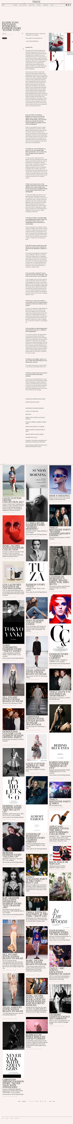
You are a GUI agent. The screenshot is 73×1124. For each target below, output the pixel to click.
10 (40, 1101)
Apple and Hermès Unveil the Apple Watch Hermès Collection (59, 830)
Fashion (4, 33)
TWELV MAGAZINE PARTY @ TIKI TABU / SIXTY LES (36, 880)
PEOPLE (39, 5)
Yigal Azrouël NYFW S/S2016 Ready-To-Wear (13, 1009)
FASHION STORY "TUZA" (35, 585)
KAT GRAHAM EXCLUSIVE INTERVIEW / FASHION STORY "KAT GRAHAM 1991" (12, 903)
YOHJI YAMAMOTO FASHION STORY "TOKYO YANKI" (12, 648)
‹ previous (24, 1101)
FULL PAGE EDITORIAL (32, 41)
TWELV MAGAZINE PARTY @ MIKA (60, 801)
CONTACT (7, 1118)
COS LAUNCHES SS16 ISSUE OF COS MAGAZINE (12, 586)
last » (54, 1101)
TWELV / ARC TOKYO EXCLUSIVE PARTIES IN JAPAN (59, 971)
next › (50, 1101)
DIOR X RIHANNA (59, 495)
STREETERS (45, 5)
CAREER (11, 1118)
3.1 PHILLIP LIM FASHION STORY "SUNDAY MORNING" (35, 526)
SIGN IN (69, 1)
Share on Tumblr (19, 38)
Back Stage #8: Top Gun (58, 863)
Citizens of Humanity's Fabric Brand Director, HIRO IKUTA (59, 580)
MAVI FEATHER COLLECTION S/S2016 (35, 622)
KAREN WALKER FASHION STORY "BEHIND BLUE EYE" (59, 765)
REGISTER (63, 1)
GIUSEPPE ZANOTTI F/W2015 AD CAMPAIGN (59, 1017)
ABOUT (3, 1118)
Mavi (27, 626)
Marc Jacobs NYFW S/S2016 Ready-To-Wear (36, 962)
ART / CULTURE (23, 5)
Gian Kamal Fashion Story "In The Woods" (59, 932)
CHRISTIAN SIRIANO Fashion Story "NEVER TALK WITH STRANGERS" (13, 1083)
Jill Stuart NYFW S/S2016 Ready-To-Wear (13, 956)
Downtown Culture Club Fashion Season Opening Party (13, 734)
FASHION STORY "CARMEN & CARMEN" (58, 656)
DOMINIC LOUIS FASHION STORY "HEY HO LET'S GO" (12, 809)
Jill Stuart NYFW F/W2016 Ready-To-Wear (13, 699)
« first (19, 1101)
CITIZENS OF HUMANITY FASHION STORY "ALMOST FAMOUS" (35, 838)
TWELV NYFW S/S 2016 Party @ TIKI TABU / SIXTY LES (37, 914)
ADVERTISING (16, 1118)
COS (4, 590)
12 (45, 1101)
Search (3, 4)
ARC (50, 976)
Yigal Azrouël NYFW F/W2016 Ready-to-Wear (36, 672)
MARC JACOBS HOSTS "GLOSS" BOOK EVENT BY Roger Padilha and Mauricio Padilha (36, 1000)
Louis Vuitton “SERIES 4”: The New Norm (35, 765)
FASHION (15, 5)
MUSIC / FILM (31, 5)
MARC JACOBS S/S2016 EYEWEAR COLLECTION (13, 547)
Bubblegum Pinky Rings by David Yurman (35, 1037)
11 (42, 1101)
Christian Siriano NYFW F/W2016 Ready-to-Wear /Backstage (35, 721)
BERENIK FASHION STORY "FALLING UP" (12, 855)
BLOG (52, 5)
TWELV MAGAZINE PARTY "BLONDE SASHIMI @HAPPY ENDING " (60, 531)
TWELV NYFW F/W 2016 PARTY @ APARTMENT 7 (60, 693)
